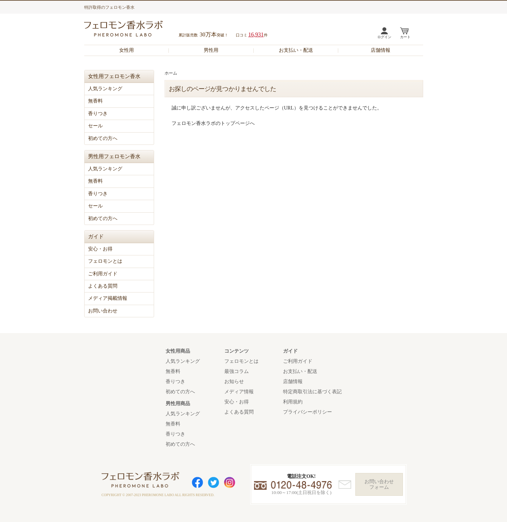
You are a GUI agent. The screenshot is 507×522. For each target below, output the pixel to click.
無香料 (95, 101)
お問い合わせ (102, 310)
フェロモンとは (105, 261)
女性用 (126, 50)
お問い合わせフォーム (379, 484)
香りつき (98, 113)
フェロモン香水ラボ (131, 29)
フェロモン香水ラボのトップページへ (213, 123)
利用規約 (293, 401)
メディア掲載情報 (107, 298)
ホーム (171, 73)
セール (95, 125)
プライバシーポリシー (307, 412)
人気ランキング (105, 88)
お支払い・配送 (296, 50)
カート (405, 37)
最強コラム (236, 371)
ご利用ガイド (102, 273)
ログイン (384, 37)
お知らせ (234, 381)
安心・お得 (100, 249)
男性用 (211, 50)
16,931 (256, 34)
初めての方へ (102, 138)
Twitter (213, 482)
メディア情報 (239, 391)
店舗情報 (380, 50)
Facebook (197, 482)
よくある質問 (102, 286)
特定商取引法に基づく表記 (312, 391)
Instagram (229, 482)
